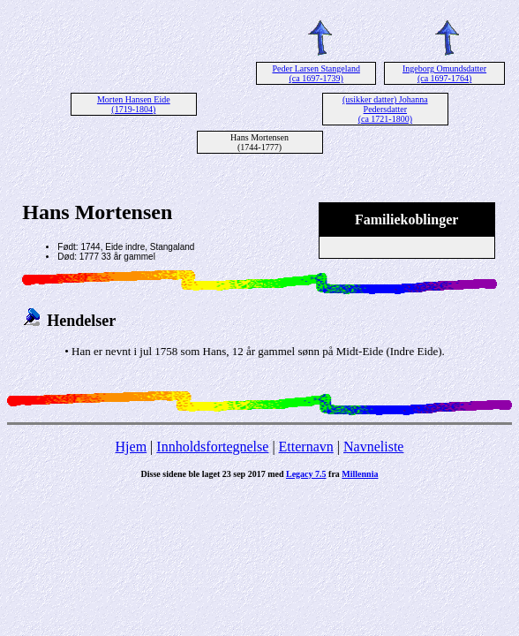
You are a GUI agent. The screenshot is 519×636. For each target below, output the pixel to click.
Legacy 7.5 (306, 474)
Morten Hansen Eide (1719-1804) (133, 104)
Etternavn (306, 446)
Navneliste (373, 446)
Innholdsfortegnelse (212, 446)
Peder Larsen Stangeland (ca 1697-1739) (315, 73)
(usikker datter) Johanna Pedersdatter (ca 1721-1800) (385, 109)
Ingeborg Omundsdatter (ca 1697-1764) (444, 73)
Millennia (360, 474)
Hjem (131, 446)
